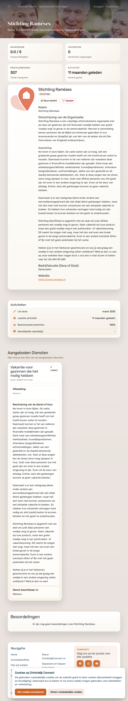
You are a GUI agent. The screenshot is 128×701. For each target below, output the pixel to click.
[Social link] (80, 663)
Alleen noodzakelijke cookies (66, 692)
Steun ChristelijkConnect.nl (54, 656)
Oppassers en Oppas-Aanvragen (54, 665)
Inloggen (99, 6)
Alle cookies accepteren (30, 692)
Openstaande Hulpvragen (53, 6)
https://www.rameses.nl (52, 279)
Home (14, 654)
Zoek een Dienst (27, 6)
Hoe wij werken (19, 665)
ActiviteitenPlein (20, 660)
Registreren (112, 6)
